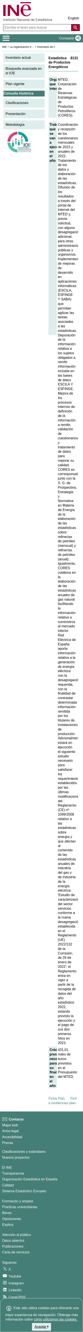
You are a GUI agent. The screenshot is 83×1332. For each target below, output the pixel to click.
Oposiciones (11, 1219)
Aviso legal (10, 1131)
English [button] (73, 18)
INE (4, 46)
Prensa (7, 1143)
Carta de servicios (16, 1252)
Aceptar (41, 1327)
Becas (7, 1213)
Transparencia (13, 1173)
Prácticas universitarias (20, 1207)
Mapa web (10, 1125)
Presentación (16, 114)
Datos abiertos (13, 1240)
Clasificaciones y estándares (24, 1151)
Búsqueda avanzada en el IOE (24, 71)
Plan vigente (15, 84)
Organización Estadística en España (29, 1179)
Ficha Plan (56, 1098)
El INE (7, 1167)
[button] (69, 38)
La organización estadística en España (33, 46)
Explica (7, 1224)
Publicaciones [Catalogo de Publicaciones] (12, 1246)
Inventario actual (18, 57)
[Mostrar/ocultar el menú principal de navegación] (6, 38)
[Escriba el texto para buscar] (37, 27)
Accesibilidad (12, 1137)
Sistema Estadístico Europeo (24, 1191)
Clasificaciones (17, 103)
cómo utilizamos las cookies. (55, 1319)
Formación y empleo (17, 1201)
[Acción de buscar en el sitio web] (75, 27)
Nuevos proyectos (16, 1157)
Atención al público (16, 1235)
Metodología (15, 124)
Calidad (8, 1185)
